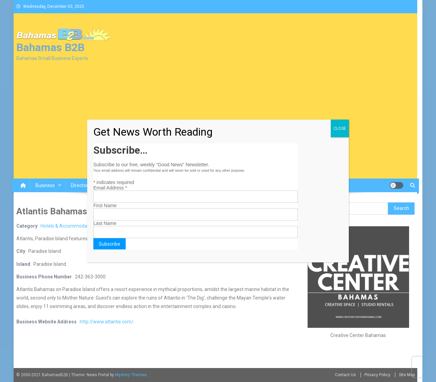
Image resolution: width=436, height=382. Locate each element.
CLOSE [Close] (339, 128)
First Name (104, 205)
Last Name (104, 223)
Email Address (110, 187)
